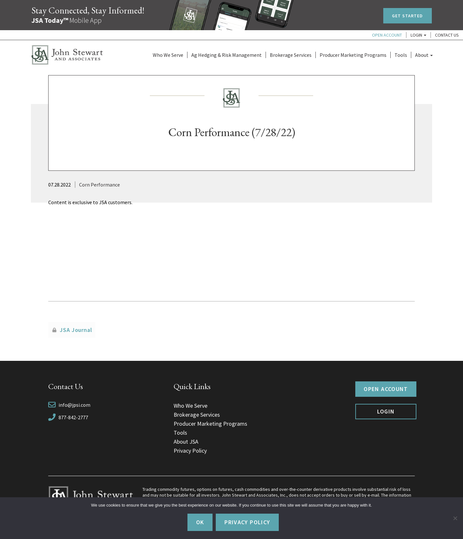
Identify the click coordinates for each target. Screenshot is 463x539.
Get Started (407, 16)
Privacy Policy (190, 450)
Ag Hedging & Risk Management (226, 55)
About (424, 55)
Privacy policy (247, 522)
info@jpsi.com (74, 405)
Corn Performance (99, 184)
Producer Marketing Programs (353, 55)
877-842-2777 (73, 417)
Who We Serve (168, 55)
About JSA (186, 441)
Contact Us (447, 35)
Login (418, 35)
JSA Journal (76, 330)
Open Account (387, 35)
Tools (401, 55)
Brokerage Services (291, 55)
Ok (200, 522)
